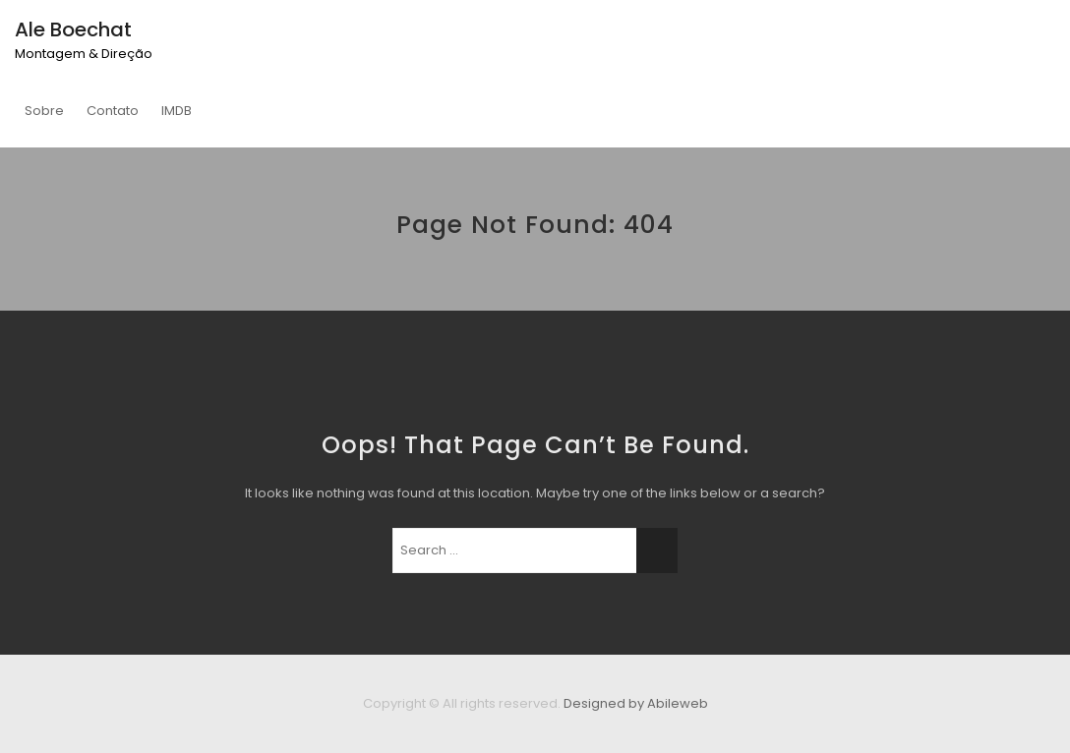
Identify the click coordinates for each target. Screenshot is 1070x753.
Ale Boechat (73, 29)
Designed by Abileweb (636, 703)
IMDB (176, 110)
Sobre (44, 110)
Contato (113, 110)
